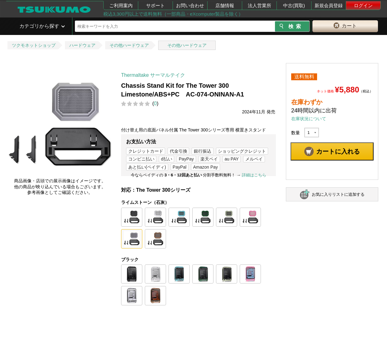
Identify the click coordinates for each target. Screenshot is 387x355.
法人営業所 (259, 5)
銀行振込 (202, 151)
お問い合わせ (190, 5)
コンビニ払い (141, 158)
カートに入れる (338, 151)
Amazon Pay (205, 167)
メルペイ (254, 158)
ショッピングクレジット (242, 151)
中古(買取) (294, 5)
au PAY (231, 158)
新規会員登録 (329, 5)
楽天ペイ (209, 158)
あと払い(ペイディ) (147, 167)
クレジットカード (145, 151)
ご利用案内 (121, 5)
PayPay (186, 158)
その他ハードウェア (129, 45)
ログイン (363, 5)
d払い (166, 158)
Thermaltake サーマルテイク (153, 75)
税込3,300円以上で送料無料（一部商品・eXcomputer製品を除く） (173, 14)
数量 (295, 133)
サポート (155, 5)
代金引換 (178, 151)
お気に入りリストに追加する (338, 194)
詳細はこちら (254, 175)
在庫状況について (308, 118)
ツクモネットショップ (34, 45)
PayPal (179, 167)
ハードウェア (82, 45)
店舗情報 (224, 5)
